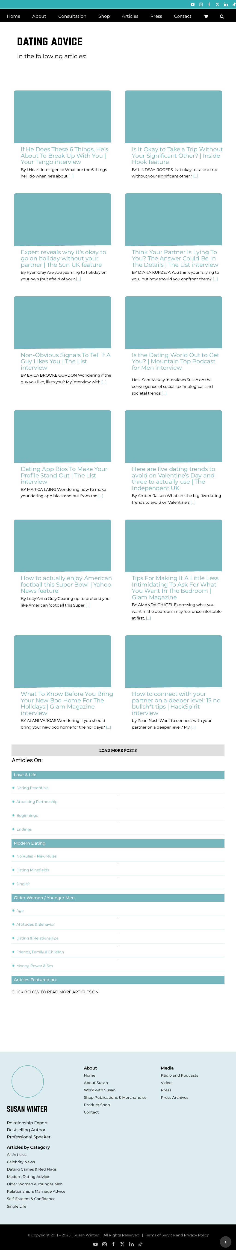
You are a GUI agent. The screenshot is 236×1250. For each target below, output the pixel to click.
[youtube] (95, 1244)
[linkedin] (131, 1244)
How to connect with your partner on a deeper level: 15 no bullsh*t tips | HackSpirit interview (176, 703)
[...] (71, 176)
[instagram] (104, 1244)
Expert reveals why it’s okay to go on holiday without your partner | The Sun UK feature (63, 258)
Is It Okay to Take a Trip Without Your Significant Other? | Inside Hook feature (177, 155)
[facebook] (113, 1244)
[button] (222, 16)
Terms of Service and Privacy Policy (177, 1235)
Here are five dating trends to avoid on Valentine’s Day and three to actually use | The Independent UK (173, 478)
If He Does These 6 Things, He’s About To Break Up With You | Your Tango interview (64, 155)
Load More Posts (118, 750)
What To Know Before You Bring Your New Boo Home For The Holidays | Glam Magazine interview (67, 703)
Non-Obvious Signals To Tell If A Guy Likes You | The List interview (65, 361)
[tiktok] (140, 1244)
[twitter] (122, 1244)
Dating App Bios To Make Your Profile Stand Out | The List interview (64, 475)
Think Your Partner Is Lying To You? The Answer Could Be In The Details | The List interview (175, 258)
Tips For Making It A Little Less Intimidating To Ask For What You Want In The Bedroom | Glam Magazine (175, 588)
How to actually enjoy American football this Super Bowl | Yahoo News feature (66, 584)
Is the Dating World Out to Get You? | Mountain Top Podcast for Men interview (175, 361)
